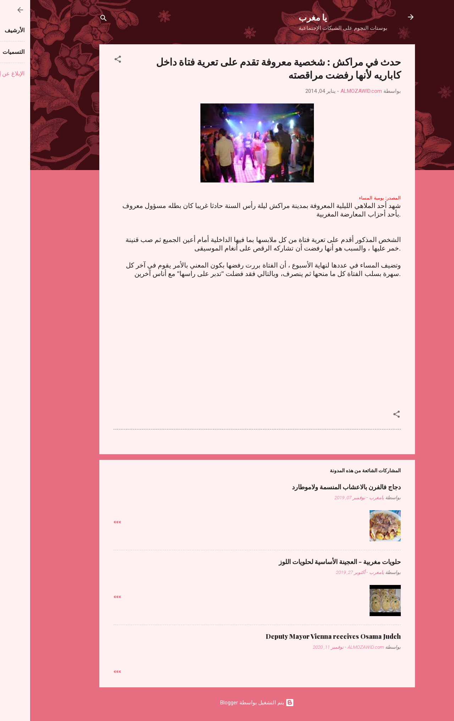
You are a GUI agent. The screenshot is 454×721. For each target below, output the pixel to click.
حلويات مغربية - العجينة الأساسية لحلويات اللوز (310, 561)
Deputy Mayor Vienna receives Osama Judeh (303, 636)
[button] (87, 60)
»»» (87, 522)
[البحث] (73, 19)
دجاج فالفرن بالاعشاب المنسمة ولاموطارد (316, 487)
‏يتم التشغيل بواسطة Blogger (227, 702)
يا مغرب (282, 17)
